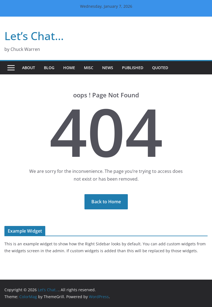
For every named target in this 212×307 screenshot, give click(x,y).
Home (69, 67)
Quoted (160, 67)
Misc (88, 67)
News (107, 67)
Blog (49, 67)
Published (132, 67)
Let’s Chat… (34, 35)
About (28, 67)
